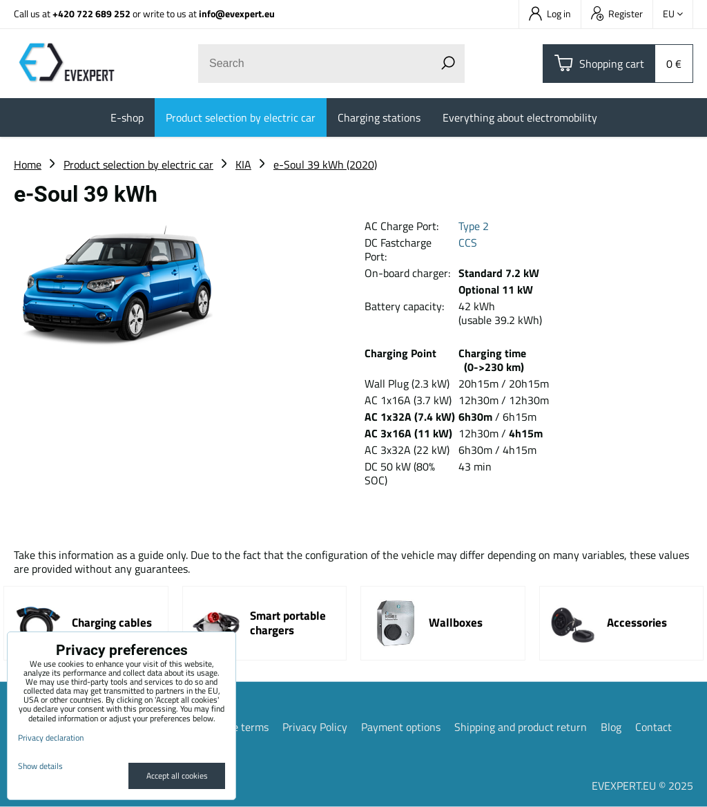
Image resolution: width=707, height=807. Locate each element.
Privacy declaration (51, 737)
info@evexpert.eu (237, 13)
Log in (550, 13)
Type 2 (473, 226)
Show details (40, 765)
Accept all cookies (177, 775)
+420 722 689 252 (91, 13)
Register (617, 13)
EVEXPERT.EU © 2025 (642, 785)
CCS (467, 242)
